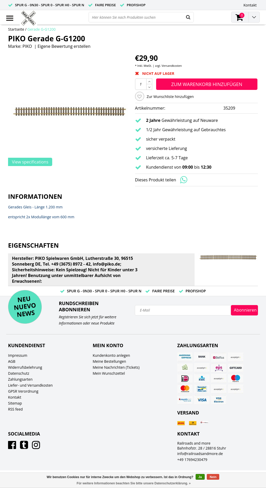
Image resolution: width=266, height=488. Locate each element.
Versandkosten (172, 66)
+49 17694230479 (192, 459)
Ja (200, 477)
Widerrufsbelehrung (25, 367)
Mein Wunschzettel (109, 373)
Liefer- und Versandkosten (30, 385)
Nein (213, 477)
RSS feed (15, 409)
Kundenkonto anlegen (111, 355)
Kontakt (14, 397)
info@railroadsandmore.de (200, 453)
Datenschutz (18, 373)
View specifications (30, 162)
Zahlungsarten (20, 379)
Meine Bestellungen (109, 361)
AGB (11, 361)
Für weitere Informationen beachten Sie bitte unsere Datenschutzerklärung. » (134, 483)
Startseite (16, 29)
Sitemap (15, 403)
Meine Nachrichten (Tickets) (116, 367)
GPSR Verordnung (23, 391)
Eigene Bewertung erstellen (64, 46)
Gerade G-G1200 (42, 29)
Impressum (17, 355)
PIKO (27, 46)
